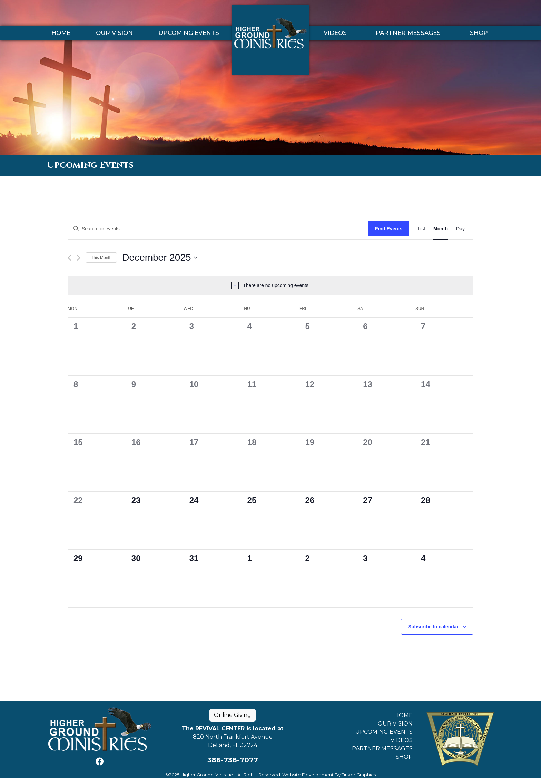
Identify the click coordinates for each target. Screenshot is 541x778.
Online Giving (232, 715)
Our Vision (114, 32)
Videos (335, 32)
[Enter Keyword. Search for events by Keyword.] (218, 229)
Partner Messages (408, 32)
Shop (479, 32)
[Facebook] (100, 761)
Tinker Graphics (359, 774)
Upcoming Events (188, 32)
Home (60, 32)
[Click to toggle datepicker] (159, 258)
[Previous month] (69, 257)
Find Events (388, 228)
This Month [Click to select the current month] (101, 257)
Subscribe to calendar (433, 627)
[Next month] (78, 257)
